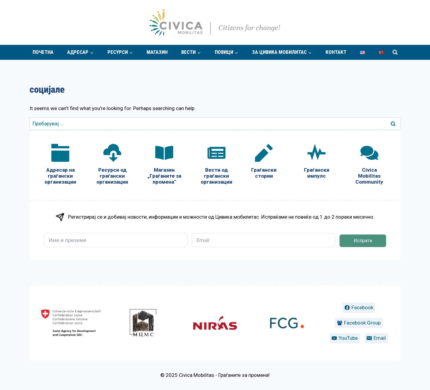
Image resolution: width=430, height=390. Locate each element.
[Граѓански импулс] (316, 162)
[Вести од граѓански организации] (216, 165)
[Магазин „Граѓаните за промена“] (164, 165)
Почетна (43, 52)
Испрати (363, 240)
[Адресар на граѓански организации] (60, 165)
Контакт (335, 52)
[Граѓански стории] (264, 162)
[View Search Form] (395, 52)
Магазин (157, 52)
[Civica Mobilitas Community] (369, 165)
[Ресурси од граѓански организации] (112, 165)
